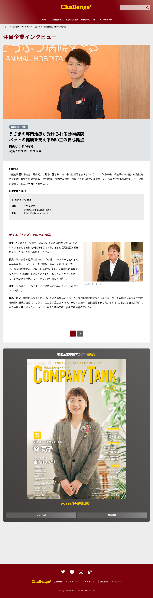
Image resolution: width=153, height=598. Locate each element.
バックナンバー (41, 515)
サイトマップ (91, 581)
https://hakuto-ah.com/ (36, 212)
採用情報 (104, 581)
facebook (72, 572)
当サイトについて (73, 581)
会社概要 (58, 581)
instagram (81, 572)
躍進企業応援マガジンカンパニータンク (41, 581)
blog (90, 572)
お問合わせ (116, 581)
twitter (63, 572)
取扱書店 (112, 515)
